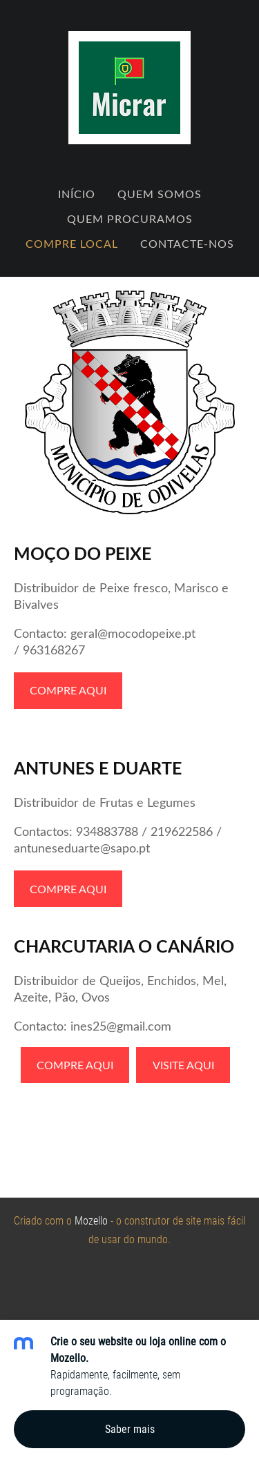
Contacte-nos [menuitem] (187, 243)
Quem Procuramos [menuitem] (130, 218)
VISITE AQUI (183, 1065)
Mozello (91, 1220)
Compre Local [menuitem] (72, 243)
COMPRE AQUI (68, 690)
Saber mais (130, 1429)
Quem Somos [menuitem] (159, 194)
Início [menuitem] (76, 194)
